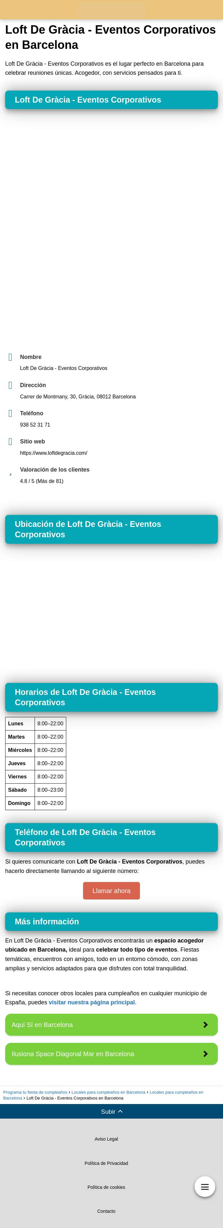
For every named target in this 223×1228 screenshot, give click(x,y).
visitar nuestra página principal (92, 1002)
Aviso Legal (106, 1139)
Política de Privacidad (106, 1163)
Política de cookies (106, 1187)
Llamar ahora (111, 890)
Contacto (106, 1211)
